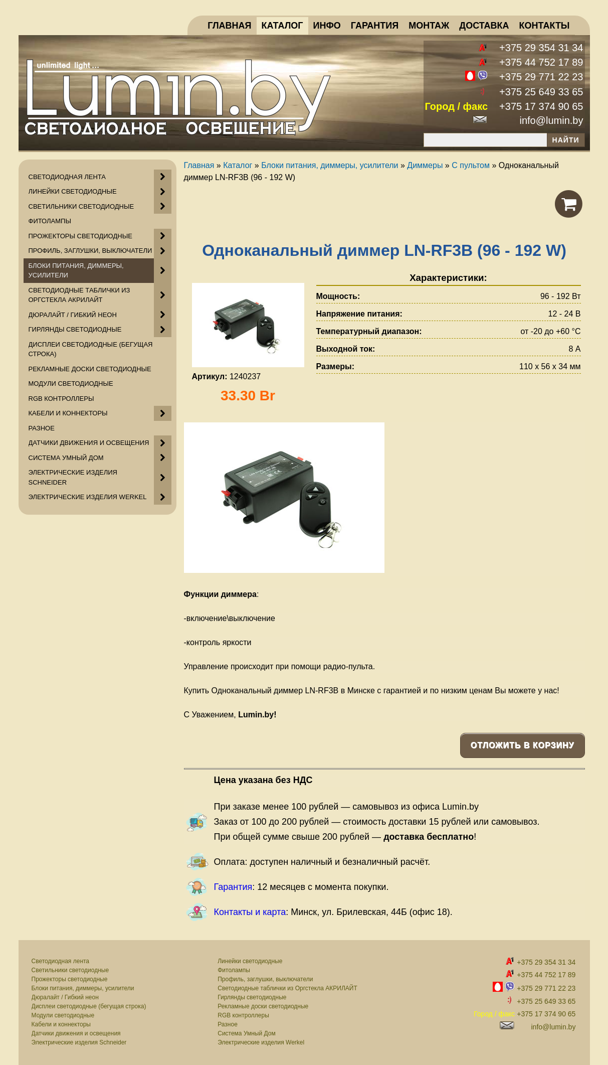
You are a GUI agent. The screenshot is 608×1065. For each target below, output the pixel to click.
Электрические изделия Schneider (79, 1042)
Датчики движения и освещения (76, 1033)
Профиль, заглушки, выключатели (265, 979)
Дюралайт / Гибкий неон (65, 997)
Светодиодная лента (61, 961)
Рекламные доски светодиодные (263, 1006)
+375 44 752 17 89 (541, 62)
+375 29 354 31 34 (541, 47)
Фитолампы (234, 970)
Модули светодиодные (63, 1015)
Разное (228, 1024)
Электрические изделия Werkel (261, 1042)
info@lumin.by (551, 120)
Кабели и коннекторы (61, 1024)
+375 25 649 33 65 (541, 91)
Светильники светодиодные (70, 970)
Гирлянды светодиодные (252, 997)
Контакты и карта (250, 912)
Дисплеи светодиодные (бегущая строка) (89, 1006)
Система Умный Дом (246, 1033)
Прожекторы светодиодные (70, 979)
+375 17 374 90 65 (541, 106)
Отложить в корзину (522, 745)
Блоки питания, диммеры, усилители (83, 988)
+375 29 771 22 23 (541, 76)
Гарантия (233, 887)
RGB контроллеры (243, 1015)
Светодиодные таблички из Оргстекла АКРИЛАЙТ (287, 988)
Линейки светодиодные (250, 961)
